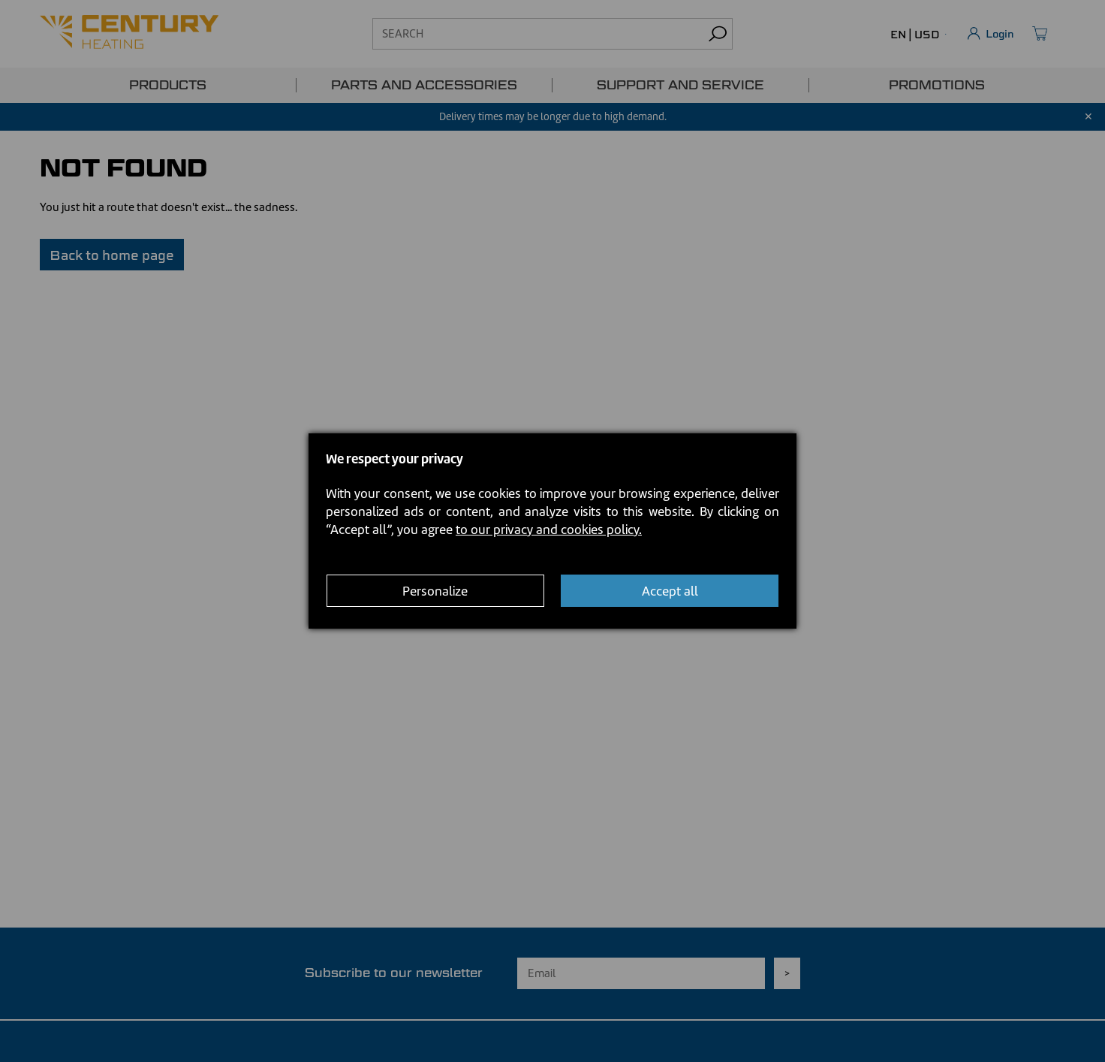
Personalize (435, 591)
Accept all (670, 591)
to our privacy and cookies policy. (549, 529)
